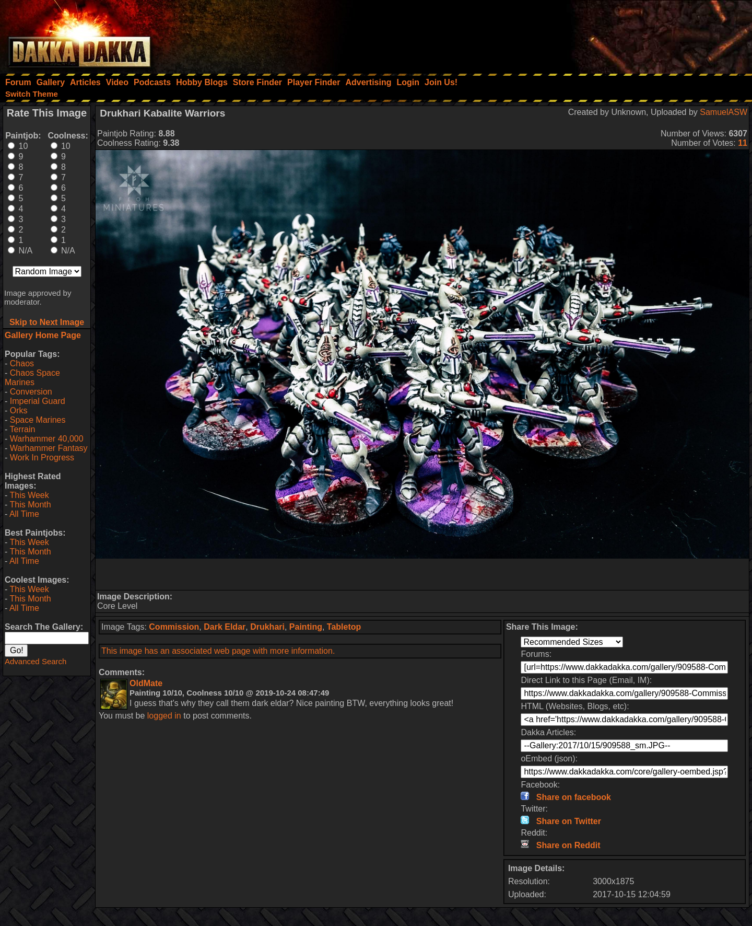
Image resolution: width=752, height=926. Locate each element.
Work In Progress (42, 457)
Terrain (22, 429)
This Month (30, 504)
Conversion (31, 391)
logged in (164, 715)
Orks (19, 410)
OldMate (146, 683)
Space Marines (38, 419)
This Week (29, 495)
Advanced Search (35, 661)
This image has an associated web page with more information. (218, 650)
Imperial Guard (37, 401)
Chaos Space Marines (32, 377)
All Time (24, 514)
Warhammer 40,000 (47, 438)
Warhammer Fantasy (49, 448)
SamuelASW (723, 112)
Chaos (22, 363)
